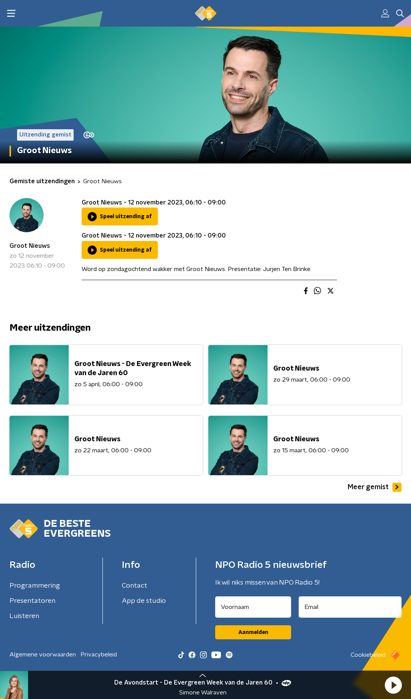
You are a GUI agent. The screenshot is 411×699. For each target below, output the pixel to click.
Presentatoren (32, 601)
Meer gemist (375, 487)
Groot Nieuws (29, 246)
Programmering (34, 585)
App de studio (144, 601)
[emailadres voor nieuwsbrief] (350, 607)
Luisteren (24, 616)
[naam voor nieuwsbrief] (253, 607)
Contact (134, 585)
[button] (393, 685)
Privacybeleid (98, 654)
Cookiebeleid (368, 655)
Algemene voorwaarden (42, 654)
